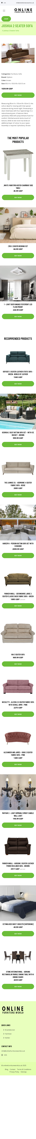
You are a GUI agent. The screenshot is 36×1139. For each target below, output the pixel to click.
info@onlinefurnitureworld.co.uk (25, 3)
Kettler (7, 1038)
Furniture (14, 74)
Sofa (20, 74)
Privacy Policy (14, 1072)
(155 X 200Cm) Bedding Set (18, 246)
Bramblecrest (10, 1030)
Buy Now (18, 95)
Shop (6, 19)
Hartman (8, 1034)
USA (5, 3)
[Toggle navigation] (4, 10)
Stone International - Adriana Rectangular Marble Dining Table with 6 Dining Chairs (18, 974)
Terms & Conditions (24, 1069)
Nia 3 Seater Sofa (18, 654)
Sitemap (23, 1072)
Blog (6, 1069)
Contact (12, 1069)
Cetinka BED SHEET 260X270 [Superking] (18, 924)
